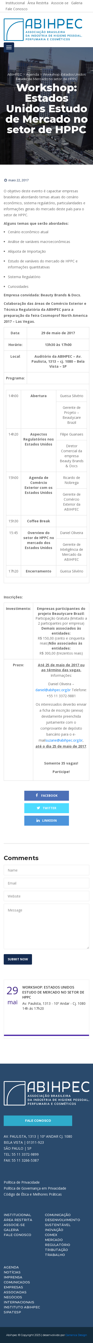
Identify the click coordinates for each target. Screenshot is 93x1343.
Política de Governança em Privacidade (35, 1188)
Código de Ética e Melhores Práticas (33, 1194)
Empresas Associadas (15, 1289)
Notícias (12, 1272)
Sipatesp (12, 1312)
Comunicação (58, 1215)
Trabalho (55, 1255)
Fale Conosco (16, 8)
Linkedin (46, 820)
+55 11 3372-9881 (61, 695)
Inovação (54, 1230)
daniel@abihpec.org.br (53, 689)
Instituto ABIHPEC (22, 1307)
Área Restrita (18, 1220)
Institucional (17, 1215)
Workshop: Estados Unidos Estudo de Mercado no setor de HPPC (53, 992)
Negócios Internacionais (19, 1299)
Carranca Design (76, 1335)
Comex (51, 1235)
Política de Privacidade (22, 1182)
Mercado (54, 1240)
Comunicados (17, 1282)
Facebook (47, 795)
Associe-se (14, 1225)
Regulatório (57, 1245)
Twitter (46, 808)
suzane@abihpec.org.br (64, 740)
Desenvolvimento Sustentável (62, 1222)
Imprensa (13, 1277)
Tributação (56, 1250)
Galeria (11, 1230)
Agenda (11, 1267)
